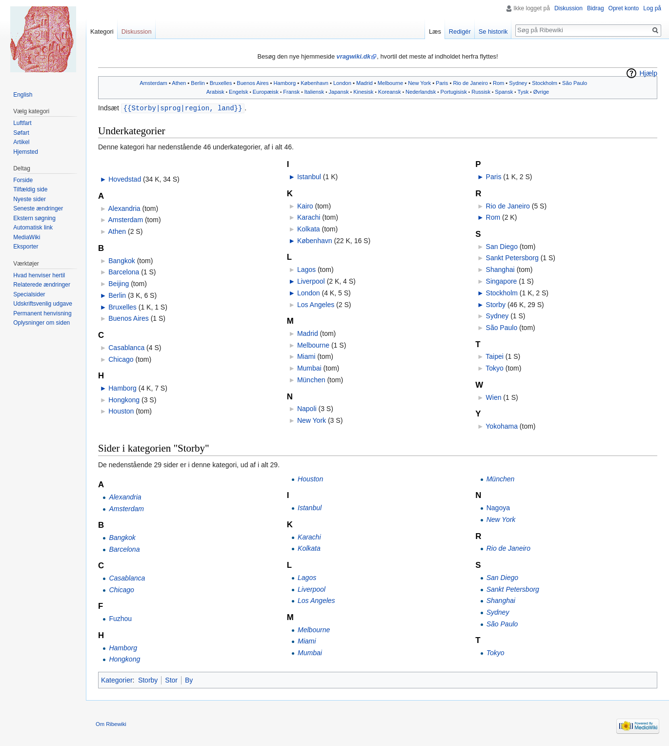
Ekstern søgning (34, 218)
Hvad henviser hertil (39, 275)
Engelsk (238, 92)
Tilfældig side (30, 189)
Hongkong (124, 399)
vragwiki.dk (354, 56)
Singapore (501, 281)
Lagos (306, 269)
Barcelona (123, 271)
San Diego (502, 246)
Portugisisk (454, 92)
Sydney (518, 83)
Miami (306, 356)
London (342, 83)
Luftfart (22, 123)
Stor (171, 680)
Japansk (338, 92)
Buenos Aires (252, 83)
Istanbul (309, 176)
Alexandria (124, 208)
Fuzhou (120, 618)
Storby (496, 304)
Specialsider (29, 294)
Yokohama (502, 426)
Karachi (308, 217)
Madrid (364, 83)
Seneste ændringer (38, 208)
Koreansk (389, 92)
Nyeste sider (29, 199)
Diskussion (568, 8)
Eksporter (25, 246)
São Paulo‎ (574, 83)
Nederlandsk (420, 92)
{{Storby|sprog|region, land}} (183, 107)
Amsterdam (125, 219)
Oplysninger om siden (41, 322)
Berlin (197, 83)
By (189, 680)
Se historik (493, 31)
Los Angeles (315, 304)
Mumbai (309, 368)
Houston (121, 410)
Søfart (21, 132)
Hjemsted (25, 151)
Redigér (460, 31)
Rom (498, 83)
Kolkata (308, 228)
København (314, 240)
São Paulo (502, 327)
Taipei (495, 356)
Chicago (120, 359)
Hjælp (648, 73)
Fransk (291, 92)
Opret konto (623, 8)
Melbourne (390, 83)
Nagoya (498, 507)
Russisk (480, 92)
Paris (442, 83)
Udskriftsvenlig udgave (42, 303)
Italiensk (314, 92)
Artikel (21, 142)
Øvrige (541, 92)
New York (311, 420)
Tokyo (495, 368)
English (22, 94)
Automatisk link (33, 227)
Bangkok (121, 260)
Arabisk (215, 92)
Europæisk (266, 92)
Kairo (305, 205)
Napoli (307, 408)
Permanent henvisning (42, 313)
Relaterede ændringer (41, 284)
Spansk (504, 92)
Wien (494, 397)
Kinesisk (363, 92)
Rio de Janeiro (470, 83)
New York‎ (419, 83)
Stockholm (544, 83)
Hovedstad (124, 179)
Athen (179, 83)
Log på (652, 8)
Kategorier (117, 680)
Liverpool (311, 281)
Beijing (118, 283)
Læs (435, 31)
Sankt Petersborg (512, 257)
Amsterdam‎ (153, 83)
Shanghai (500, 269)
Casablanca (126, 347)
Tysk (522, 92)
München (311, 379)
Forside (23, 180)
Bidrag (595, 8)
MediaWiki (26, 237)
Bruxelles (221, 83)
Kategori (102, 31)
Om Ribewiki (111, 723)
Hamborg (285, 83)
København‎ (314, 83)
